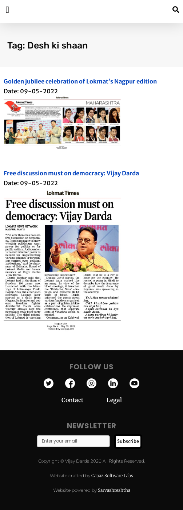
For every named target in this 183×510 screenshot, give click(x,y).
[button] (176, 10)
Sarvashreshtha (114, 490)
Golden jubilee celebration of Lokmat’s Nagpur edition (80, 81)
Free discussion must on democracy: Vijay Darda (71, 173)
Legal (114, 400)
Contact (84, 400)
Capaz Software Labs (112, 475)
